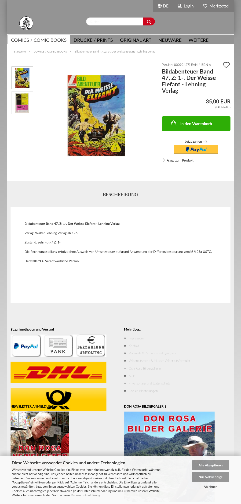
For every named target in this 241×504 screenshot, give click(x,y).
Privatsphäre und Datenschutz (149, 383)
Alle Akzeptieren (211, 465)
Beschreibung (120, 194)
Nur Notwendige (210, 477)
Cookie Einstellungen (143, 391)
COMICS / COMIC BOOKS (39, 40)
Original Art (135, 40)
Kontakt (134, 346)
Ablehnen (211, 487)
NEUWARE (170, 40)
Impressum (136, 338)
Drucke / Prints (93, 40)
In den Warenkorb (191, 123)
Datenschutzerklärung (85, 495)
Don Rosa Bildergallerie (145, 368)
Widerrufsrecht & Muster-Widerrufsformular (159, 361)
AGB (132, 376)
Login (186, 5)
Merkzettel (216, 5)
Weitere (198, 40)
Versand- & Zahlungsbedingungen (152, 353)
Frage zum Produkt (180, 160)
